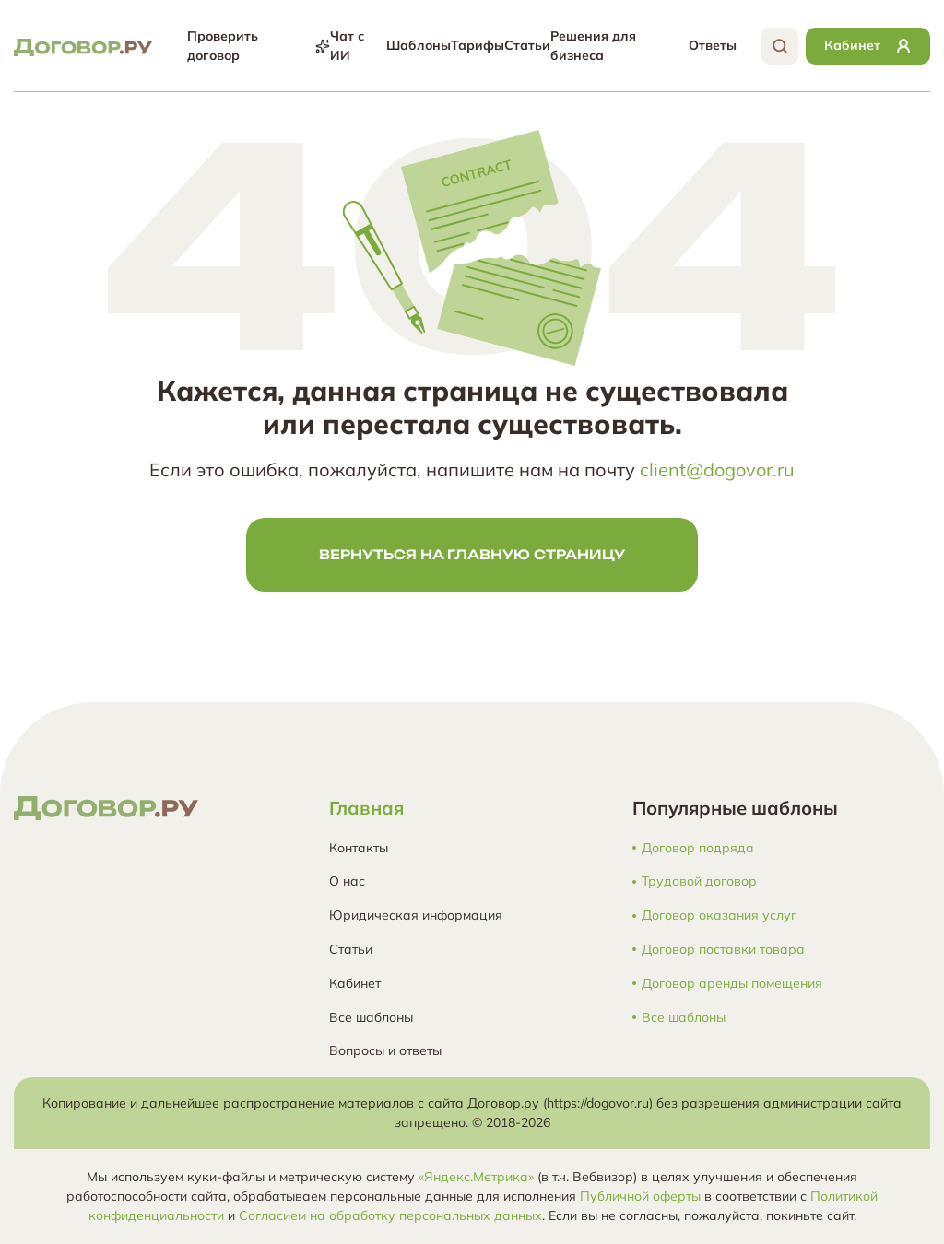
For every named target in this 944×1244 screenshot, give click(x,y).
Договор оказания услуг (719, 915)
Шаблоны (418, 45)
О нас (347, 881)
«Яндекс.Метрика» (476, 1176)
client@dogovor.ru (717, 469)
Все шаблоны (371, 1017)
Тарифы (477, 45)
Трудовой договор (699, 881)
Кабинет (355, 983)
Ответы (713, 45)
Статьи (527, 45)
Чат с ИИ (347, 46)
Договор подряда (698, 848)
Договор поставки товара (723, 949)
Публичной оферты (640, 1196)
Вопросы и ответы (385, 1050)
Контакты (358, 847)
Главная (366, 807)
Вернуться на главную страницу (472, 554)
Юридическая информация (415, 915)
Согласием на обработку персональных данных (390, 1215)
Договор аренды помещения (732, 984)
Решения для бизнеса (593, 46)
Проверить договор (258, 46)
